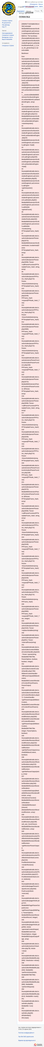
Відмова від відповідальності (27, 1040)
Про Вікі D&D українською (26, 1036)
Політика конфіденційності (26, 1033)
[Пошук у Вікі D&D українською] (38, 10)
